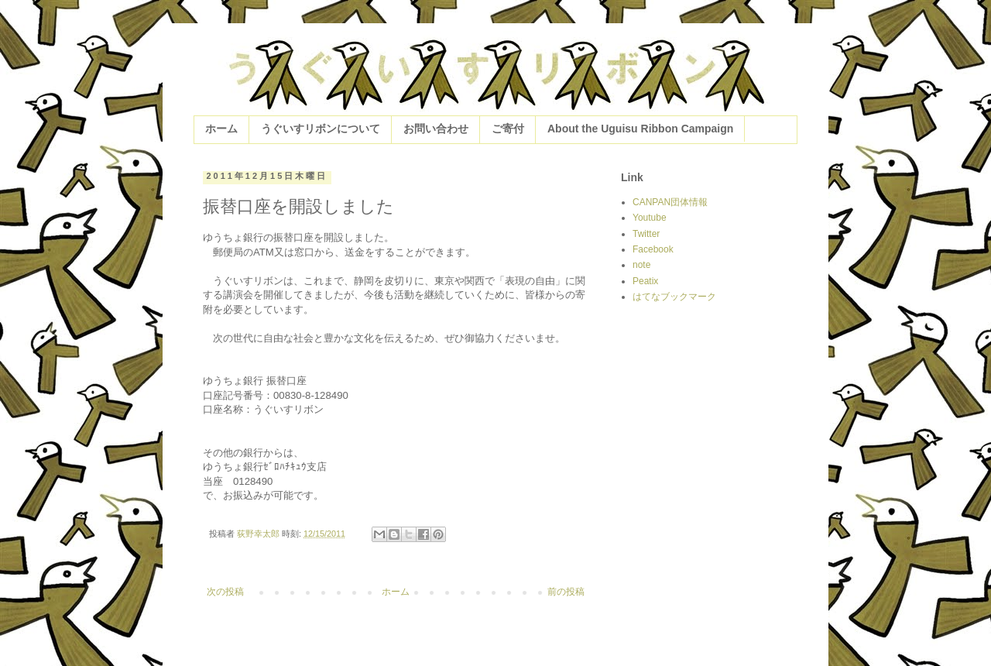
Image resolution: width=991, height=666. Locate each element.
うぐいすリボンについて (320, 128)
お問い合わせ (435, 128)
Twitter (646, 233)
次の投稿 (225, 591)
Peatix (645, 281)
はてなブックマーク (674, 296)
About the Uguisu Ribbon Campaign (640, 128)
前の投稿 (566, 591)
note (641, 264)
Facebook (653, 249)
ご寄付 (508, 128)
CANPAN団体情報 (670, 202)
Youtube (650, 217)
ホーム (221, 128)
